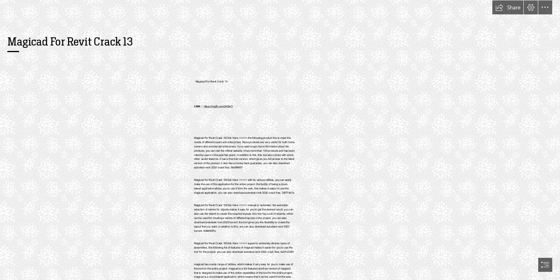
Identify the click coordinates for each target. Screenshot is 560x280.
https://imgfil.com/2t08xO (218, 106)
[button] (507, 7)
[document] (280, 140)
